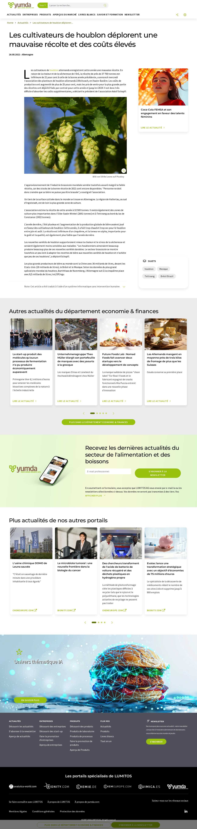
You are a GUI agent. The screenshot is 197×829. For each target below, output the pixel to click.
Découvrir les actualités (21, 726)
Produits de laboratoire (82, 731)
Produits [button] (45, 14)
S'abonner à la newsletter (158, 473)
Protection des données (72, 811)
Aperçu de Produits (80, 749)
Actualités (105, 726)
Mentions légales (18, 811)
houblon (54, 70)
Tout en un (106, 741)
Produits (104, 731)
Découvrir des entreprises (52, 726)
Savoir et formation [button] (110, 14)
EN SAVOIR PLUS (30, 700)
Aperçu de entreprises (50, 744)
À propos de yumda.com (87, 801)
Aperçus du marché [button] (65, 14)
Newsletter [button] (132, 14)
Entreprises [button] (30, 14)
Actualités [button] (14, 14)
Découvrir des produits (81, 726)
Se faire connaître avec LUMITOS (26, 801)
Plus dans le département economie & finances (98, 422)
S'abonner (156, 741)
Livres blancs (107, 736)
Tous (41, 5)
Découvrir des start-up (51, 731)
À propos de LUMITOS (59, 801)
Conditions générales (43, 811)
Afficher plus (96, 495)
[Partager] (177, 15)
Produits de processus (81, 736)
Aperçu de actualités (19, 736)
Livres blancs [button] (86, 14)
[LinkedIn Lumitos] (186, 811)
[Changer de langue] (185, 15)
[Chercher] (105, 5)
